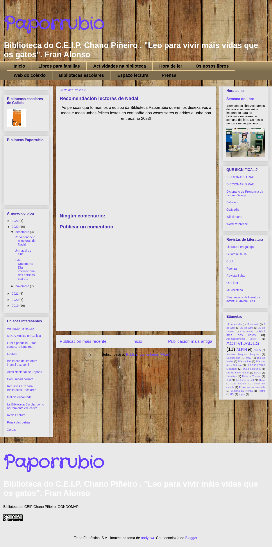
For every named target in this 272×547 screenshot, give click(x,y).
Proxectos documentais (252, 387)
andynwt (147, 538)
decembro (22, 232)
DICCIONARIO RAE (240, 184)
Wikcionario (234, 217)
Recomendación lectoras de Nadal (25, 240)
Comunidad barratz (20, 379)
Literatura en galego (240, 247)
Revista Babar (236, 275)
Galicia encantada (19, 397)
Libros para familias (59, 66)
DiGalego (232, 202)
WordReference (237, 224)
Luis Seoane (238, 383)
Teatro (261, 390)
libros (262, 380)
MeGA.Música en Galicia (24, 335)
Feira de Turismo (251, 376)
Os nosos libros (212, 66)
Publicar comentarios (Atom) (148, 354)
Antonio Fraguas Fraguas (242, 354)
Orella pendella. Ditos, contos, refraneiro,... (22, 344)
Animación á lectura (20, 328)
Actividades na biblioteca (119, 66)
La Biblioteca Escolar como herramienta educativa (25, 406)
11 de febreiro (234, 324)
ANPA (257, 350)
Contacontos (233, 358)
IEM (228, 380)
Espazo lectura (132, 75)
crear (249, 358)
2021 (16, 293)
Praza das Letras (18, 422)
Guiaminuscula (236, 254)
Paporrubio (54, 24)
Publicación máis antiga (190, 341)
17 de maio (253, 324)
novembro (22, 286)
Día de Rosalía (252, 369)
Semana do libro (240, 99)
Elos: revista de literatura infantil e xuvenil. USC (243, 299)
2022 (16, 226)
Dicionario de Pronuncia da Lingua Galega (244, 193)
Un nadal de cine (23, 252)
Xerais (11, 429)
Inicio (19, 66)
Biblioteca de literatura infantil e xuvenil (22, 362)
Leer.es (12, 353)
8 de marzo (246, 331)
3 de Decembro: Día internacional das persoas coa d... (25, 269)
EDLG (257, 372)
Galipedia (232, 209)
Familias (231, 376)
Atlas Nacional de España (24, 372)
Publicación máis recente (83, 341)
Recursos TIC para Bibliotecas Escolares (21, 388)
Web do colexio (30, 75)
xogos (242, 394)
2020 (16, 299)
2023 (16, 220)
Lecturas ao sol (245, 380)
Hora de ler (170, 66)
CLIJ (229, 261)
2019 (16, 305)
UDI (232, 394)
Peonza (231, 268)
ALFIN (241, 350)
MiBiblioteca (234, 290)
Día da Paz (244, 361)
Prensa (169, 75)
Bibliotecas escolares (81, 75)
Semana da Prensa (242, 390)
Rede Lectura (16, 415)
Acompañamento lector (241, 338)
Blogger (191, 538)
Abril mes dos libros (245, 333)
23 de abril (246, 327)
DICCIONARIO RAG (240, 177)
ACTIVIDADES (242, 343)
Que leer (232, 283)
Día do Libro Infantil (237, 372)
